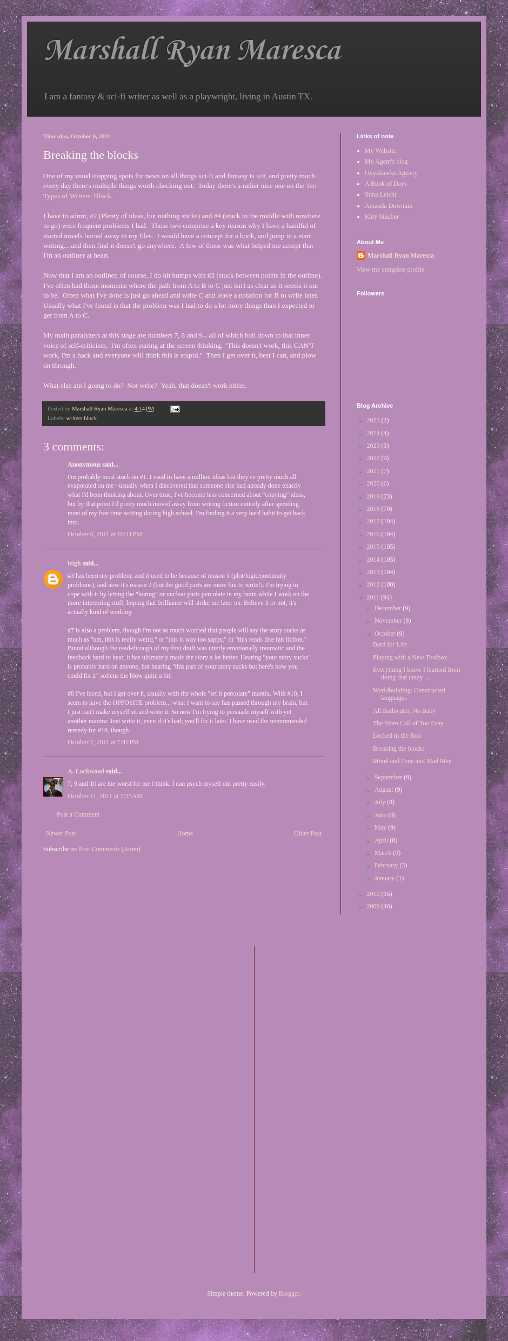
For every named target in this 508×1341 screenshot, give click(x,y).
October (386, 633)
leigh (74, 563)
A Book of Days (386, 183)
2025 (374, 420)
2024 (374, 433)
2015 (374, 546)
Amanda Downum (388, 206)
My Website (380, 150)
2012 (374, 584)
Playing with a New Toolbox (410, 657)
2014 (374, 559)
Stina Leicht (380, 194)
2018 (374, 509)
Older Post (308, 833)
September (389, 777)
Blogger (289, 1293)
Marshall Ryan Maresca (191, 51)
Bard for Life (390, 644)
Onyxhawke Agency (391, 173)
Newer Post (61, 833)
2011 (374, 597)
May (381, 827)
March (384, 853)
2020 (374, 483)
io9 (260, 176)
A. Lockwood (86, 771)
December (389, 608)
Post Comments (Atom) (110, 849)
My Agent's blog (386, 161)
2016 (374, 534)
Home (185, 833)
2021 (374, 471)
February (387, 865)
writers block (81, 418)
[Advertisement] (306, 1108)
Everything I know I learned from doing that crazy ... (416, 673)
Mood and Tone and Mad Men (412, 761)
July (381, 802)
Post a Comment (78, 814)
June (381, 815)
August (385, 789)
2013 (374, 572)
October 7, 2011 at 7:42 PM (103, 742)
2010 (374, 894)
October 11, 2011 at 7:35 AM (105, 796)
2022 (374, 458)
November (389, 620)
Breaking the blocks (399, 748)
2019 (374, 496)
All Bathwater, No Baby (404, 711)
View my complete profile (391, 269)
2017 (374, 521)
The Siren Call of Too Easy (408, 723)
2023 (374, 445)
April (382, 840)
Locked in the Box (397, 735)
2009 (374, 906)
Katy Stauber (382, 216)
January (385, 878)
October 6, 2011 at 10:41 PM (105, 534)
